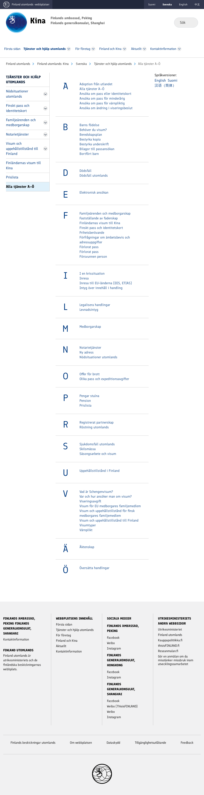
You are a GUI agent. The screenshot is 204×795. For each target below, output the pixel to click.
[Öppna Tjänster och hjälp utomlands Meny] (68, 49)
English (183, 4)
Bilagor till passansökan (96, 149)
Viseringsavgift (90, 501)
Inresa (84, 278)
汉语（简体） (165, 85)
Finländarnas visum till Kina (23, 165)
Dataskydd (113, 743)
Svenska (81, 64)
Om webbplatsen (81, 743)
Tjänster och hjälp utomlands (112, 64)
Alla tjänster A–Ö (20, 186)
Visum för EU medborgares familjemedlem (110, 506)
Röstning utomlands (94, 427)
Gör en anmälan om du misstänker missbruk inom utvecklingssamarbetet (175, 660)
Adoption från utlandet (95, 84)
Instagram (114, 648)
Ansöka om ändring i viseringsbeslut (105, 108)
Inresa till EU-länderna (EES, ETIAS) (105, 283)
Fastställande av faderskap (98, 218)
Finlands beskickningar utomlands (33, 743)
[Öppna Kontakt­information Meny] (179, 49)
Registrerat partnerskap (96, 422)
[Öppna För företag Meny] (93, 49)
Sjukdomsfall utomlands (97, 444)
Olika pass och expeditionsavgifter (104, 379)
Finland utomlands (18, 64)
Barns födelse (89, 125)
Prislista (12, 177)
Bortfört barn (89, 154)
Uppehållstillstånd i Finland (99, 471)
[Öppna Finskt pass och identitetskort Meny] (45, 108)
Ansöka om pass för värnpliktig (102, 103)
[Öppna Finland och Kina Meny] (125, 49)
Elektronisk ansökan (93, 192)
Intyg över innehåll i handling (101, 288)
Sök (191, 22)
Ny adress (86, 352)
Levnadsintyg (88, 310)
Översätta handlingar (94, 568)
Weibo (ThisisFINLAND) (122, 706)
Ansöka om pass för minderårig (102, 98)
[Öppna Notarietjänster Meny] (45, 135)
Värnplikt (85, 530)
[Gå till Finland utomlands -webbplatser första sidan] (26, 4)
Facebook (113, 638)
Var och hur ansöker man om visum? (105, 496)
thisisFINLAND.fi (168, 645)
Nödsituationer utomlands (17, 93)
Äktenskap (86, 547)
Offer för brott (89, 374)
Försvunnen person (93, 256)
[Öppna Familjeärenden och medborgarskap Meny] (45, 123)
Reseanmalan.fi (168, 651)
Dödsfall (85, 171)
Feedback (187, 743)
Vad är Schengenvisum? (96, 492)
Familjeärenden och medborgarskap (21, 122)
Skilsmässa (87, 449)
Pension (85, 401)
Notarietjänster (17, 134)
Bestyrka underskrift (94, 144)
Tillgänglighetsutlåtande (150, 743)
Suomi (151, 4)
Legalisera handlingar (94, 305)
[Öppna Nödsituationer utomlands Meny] (45, 94)
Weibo (111, 643)
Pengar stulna (89, 396)
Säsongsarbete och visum (97, 454)
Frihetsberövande (91, 233)
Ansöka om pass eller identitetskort (105, 94)
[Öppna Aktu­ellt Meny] (144, 49)
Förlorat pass (89, 247)
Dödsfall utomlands (93, 175)
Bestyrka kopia (90, 139)
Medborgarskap (90, 327)
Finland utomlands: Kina (52, 64)
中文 (197, 4)
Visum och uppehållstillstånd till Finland (22, 148)
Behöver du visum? (93, 130)
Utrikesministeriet (170, 629)
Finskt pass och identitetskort (17, 108)
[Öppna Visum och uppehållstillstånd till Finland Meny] (45, 149)
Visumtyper (87, 525)
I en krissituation (92, 273)
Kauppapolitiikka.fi (170, 640)
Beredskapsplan (90, 135)
